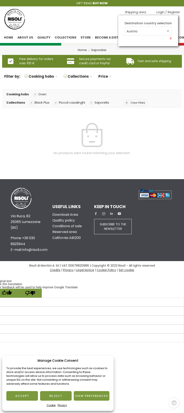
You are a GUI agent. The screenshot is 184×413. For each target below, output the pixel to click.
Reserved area (64, 231)
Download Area (65, 214)
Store (86, 37)
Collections (65, 37)
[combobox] (148, 31)
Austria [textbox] (132, 31)
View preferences (91, 396)
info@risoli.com (34, 249)
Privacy (62, 405)
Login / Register (168, 12)
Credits (55, 270)
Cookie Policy (106, 270)
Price (105, 76)
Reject (55, 396)
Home (8, 37)
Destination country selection (148, 23)
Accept (22, 396)
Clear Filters (135, 102)
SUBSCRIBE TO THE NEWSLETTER (113, 226)
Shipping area (135, 12)
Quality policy (63, 220)
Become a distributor (113, 37)
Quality (43, 37)
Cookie (51, 405)
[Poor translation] (30, 293)
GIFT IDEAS (92, 3)
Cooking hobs (43, 76)
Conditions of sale (67, 226)
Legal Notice (85, 270)
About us (25, 37)
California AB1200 (66, 237)
